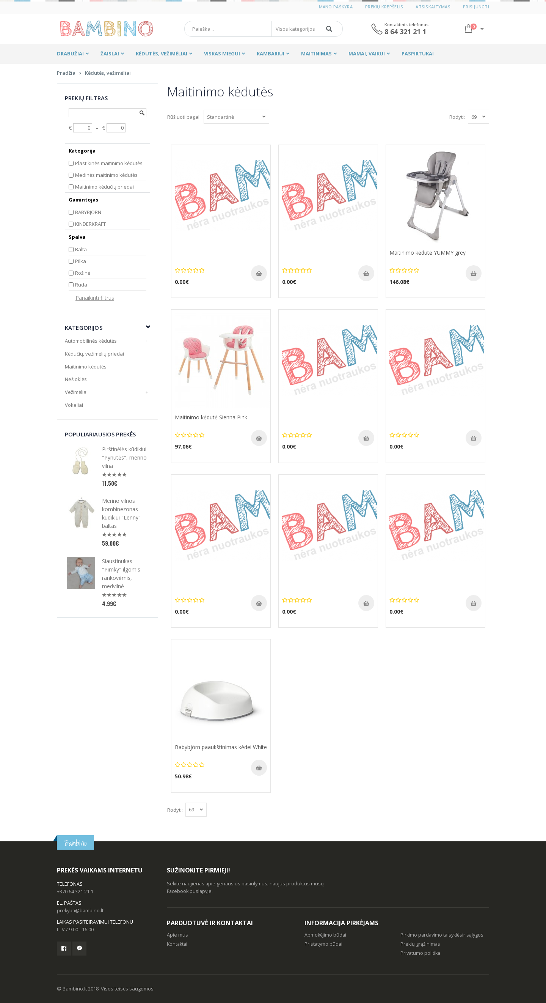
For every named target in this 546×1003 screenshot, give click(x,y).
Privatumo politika (420, 953)
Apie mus (177, 935)
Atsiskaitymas (433, 6)
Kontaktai (177, 944)
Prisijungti (476, 6)
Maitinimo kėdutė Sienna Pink (211, 417)
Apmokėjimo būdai (325, 935)
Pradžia (66, 72)
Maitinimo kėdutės (86, 366)
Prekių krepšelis (384, 6)
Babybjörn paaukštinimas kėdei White (221, 747)
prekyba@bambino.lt (80, 910)
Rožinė (82, 272)
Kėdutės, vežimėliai (108, 72)
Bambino (75, 843)
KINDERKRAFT (90, 223)
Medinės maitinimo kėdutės (106, 175)
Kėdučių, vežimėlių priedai (94, 353)
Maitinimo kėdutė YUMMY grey (427, 252)
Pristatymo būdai (323, 944)
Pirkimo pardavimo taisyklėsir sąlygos (441, 935)
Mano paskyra (336, 6)
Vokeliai (74, 405)
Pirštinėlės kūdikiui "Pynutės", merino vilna (124, 457)
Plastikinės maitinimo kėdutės (109, 163)
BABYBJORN (88, 212)
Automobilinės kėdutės (91, 340)
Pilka (80, 261)
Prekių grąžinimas (420, 944)
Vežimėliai (76, 392)
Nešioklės (76, 379)
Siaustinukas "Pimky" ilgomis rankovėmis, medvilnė (121, 573)
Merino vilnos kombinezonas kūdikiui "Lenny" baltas (121, 513)
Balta (81, 249)
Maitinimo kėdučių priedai (104, 186)
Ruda (81, 284)
